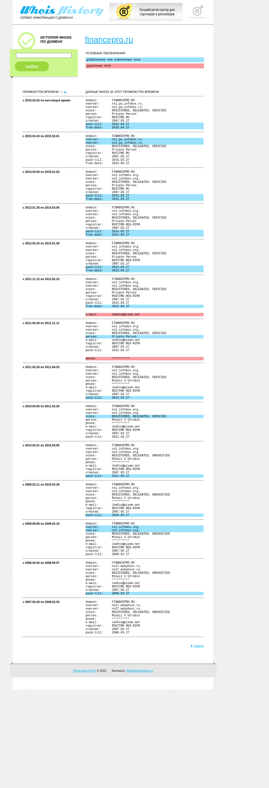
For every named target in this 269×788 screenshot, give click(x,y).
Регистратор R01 (84, 769)
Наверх (197, 744)
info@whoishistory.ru (139, 769)
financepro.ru (109, 39)
